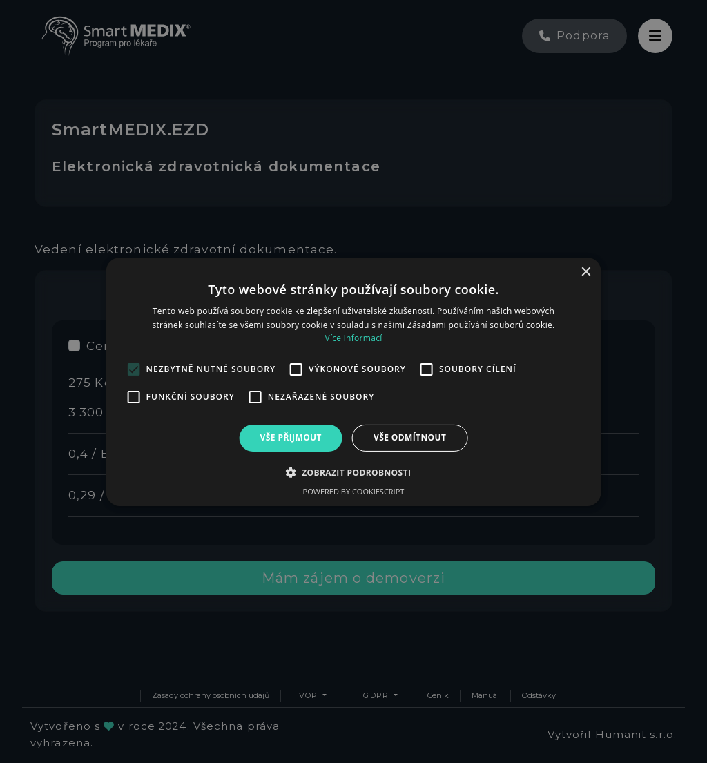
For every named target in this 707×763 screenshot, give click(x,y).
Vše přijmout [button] (291, 437)
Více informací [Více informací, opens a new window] (353, 338)
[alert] (353, 381)
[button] (353, 472)
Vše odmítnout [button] (410, 437)
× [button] (585, 272)
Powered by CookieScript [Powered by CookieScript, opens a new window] (354, 491)
